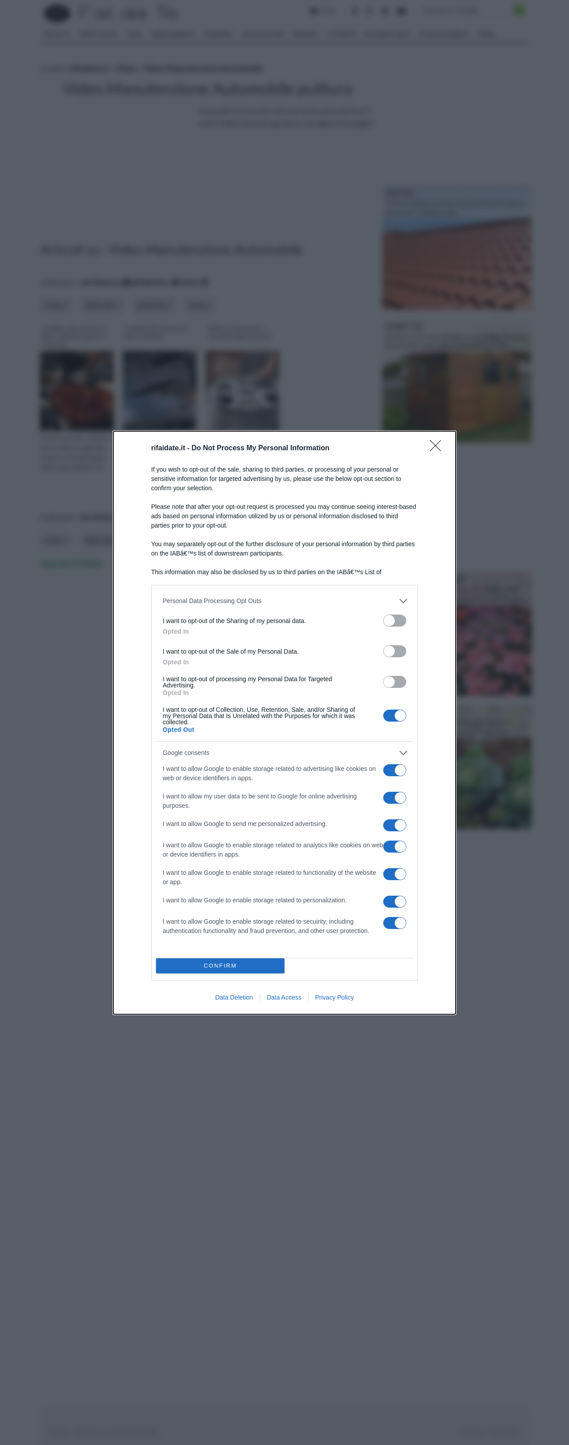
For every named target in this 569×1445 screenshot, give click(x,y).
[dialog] (284, 722)
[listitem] (284, 601)
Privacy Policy (334, 997)
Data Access (284, 997)
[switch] (394, 621)
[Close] (438, 448)
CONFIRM (220, 965)
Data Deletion (234, 997)
